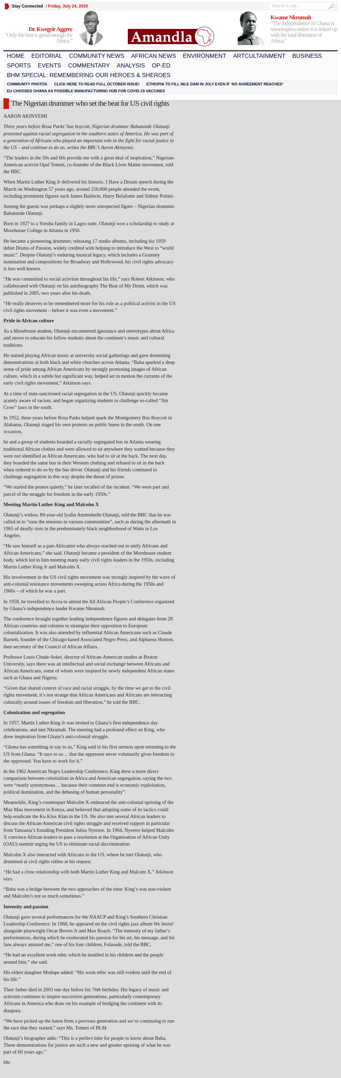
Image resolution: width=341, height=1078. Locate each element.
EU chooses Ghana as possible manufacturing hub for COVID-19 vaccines (86, 91)
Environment (204, 56)
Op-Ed (161, 65)
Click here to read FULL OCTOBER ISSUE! (97, 84)
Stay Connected (27, 6)
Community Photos (27, 84)
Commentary (89, 65)
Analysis (131, 65)
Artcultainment (259, 56)
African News (153, 56)
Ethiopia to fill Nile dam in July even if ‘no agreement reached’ (214, 84)
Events (49, 65)
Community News (96, 56)
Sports (19, 65)
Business (307, 56)
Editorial (46, 56)
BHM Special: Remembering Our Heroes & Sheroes (88, 75)
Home (15, 56)
